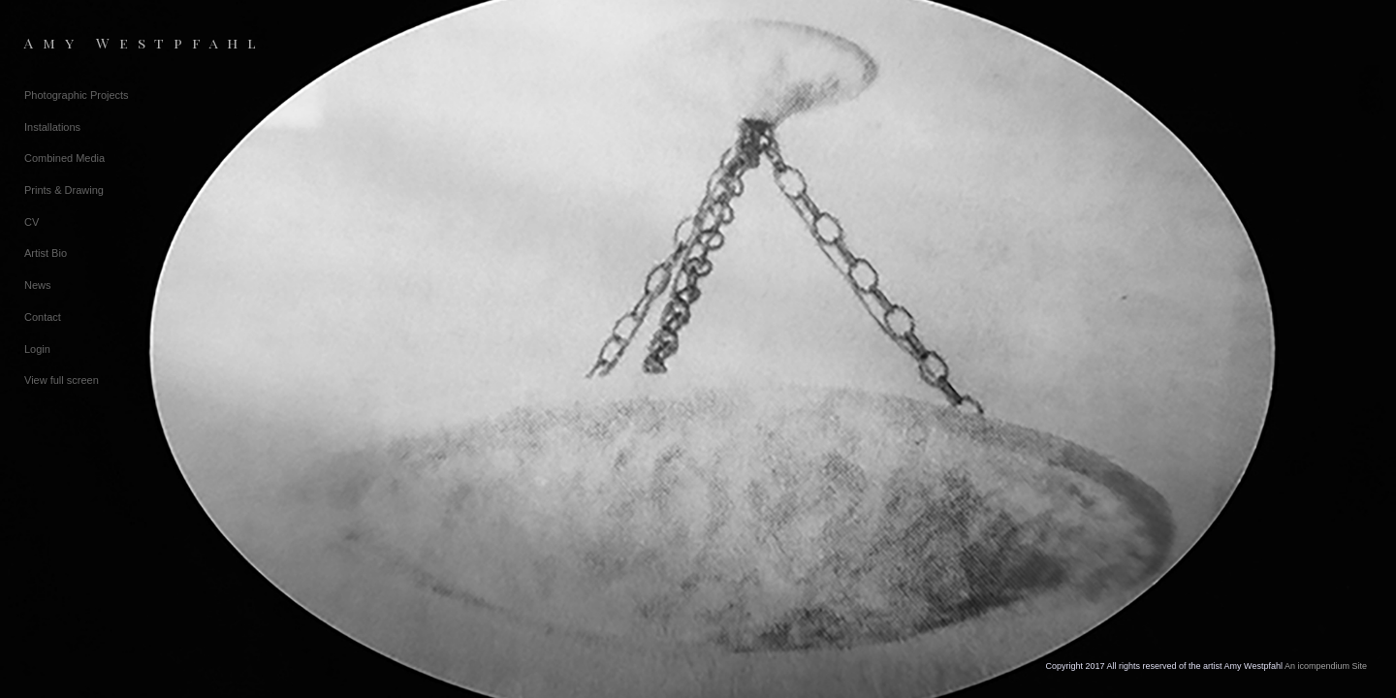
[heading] (72, 43)
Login (37, 349)
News (37, 285)
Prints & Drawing (64, 190)
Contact (42, 317)
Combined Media (64, 158)
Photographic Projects (76, 95)
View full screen (61, 380)
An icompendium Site (1326, 666)
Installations (52, 127)
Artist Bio (45, 253)
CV (31, 222)
